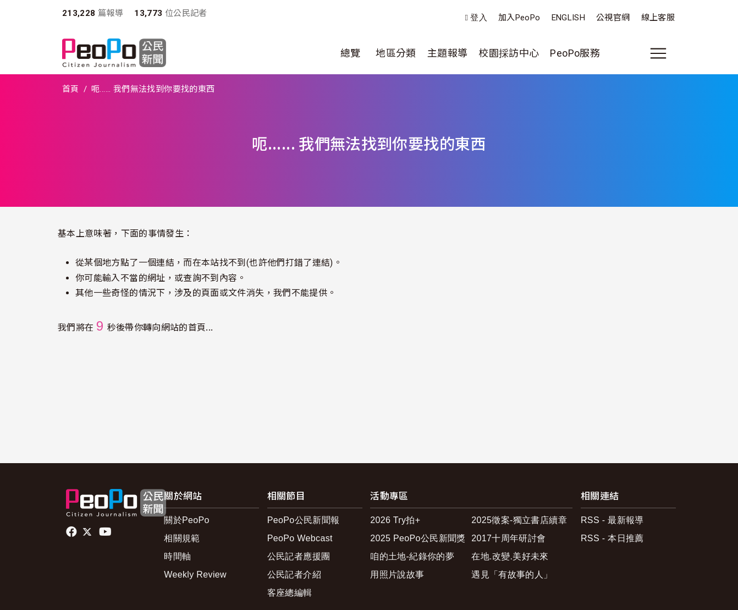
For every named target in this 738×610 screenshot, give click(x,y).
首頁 (70, 89)
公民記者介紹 (294, 574)
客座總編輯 (289, 592)
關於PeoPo (187, 520)
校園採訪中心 (508, 53)
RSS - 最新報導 (612, 520)
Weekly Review (195, 574)
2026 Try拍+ (395, 520)
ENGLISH (569, 18)
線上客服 (658, 18)
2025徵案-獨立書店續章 (519, 520)
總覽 (350, 53)
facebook (72, 531)
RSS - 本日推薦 (612, 538)
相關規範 (182, 538)
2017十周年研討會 (508, 538)
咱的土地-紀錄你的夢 (412, 556)
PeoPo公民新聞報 (303, 520)
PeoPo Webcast (300, 538)
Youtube (106, 531)
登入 (478, 18)
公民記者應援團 (299, 556)
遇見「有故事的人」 (511, 574)
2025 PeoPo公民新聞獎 (417, 538)
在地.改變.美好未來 (510, 556)
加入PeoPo (519, 18)
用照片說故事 (397, 574)
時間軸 (177, 556)
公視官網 (613, 18)
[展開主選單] (658, 53)
